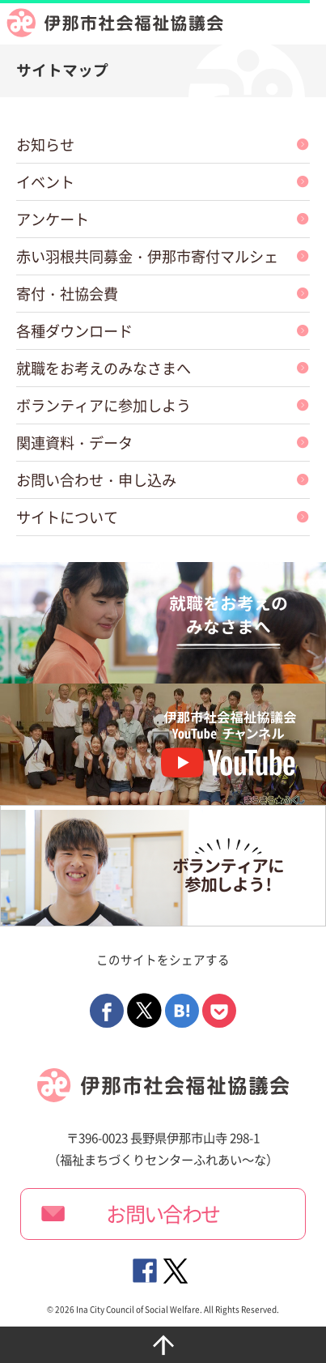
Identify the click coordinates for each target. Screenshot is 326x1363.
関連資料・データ (74, 443)
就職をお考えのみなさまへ (103, 368)
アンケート (52, 219)
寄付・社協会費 (67, 294)
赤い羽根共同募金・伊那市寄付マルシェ (147, 256)
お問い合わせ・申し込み (96, 480)
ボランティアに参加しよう (103, 405)
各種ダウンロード (74, 331)
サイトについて (67, 517)
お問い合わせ (163, 1214)
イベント (45, 182)
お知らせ (45, 144)
